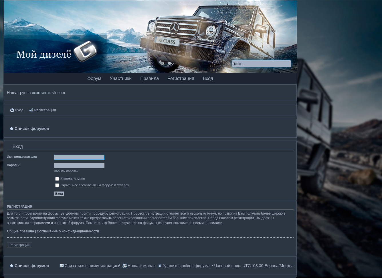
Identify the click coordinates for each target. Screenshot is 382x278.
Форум (94, 78)
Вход (208, 78)
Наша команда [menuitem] (142, 265)
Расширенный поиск (287, 63)
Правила (149, 78)
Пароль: (13, 165)
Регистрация (180, 78)
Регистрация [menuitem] (45, 110)
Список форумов (32, 265)
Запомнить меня (70, 178)
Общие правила (20, 231)
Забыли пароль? (66, 171)
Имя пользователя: (22, 156)
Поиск (279, 63)
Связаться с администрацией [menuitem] (92, 265)
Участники (121, 78)
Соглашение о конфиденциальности (68, 231)
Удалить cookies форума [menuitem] (186, 265)
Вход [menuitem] (19, 110)
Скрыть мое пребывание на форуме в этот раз (92, 185)
